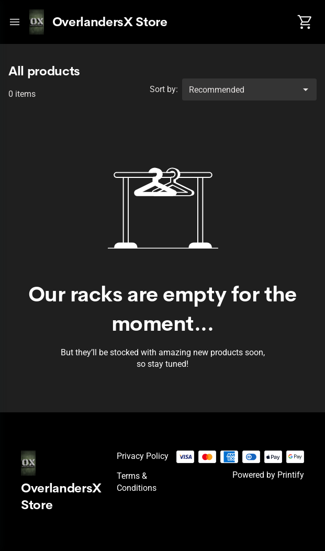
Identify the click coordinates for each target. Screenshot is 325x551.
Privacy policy (143, 456)
